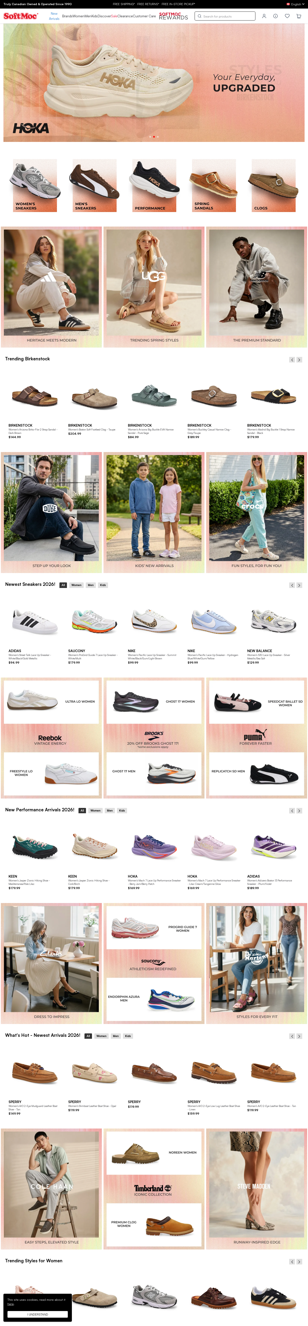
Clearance (125, 16)
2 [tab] (154, 137)
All (63, 585)
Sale (114, 16)
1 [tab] (150, 137)
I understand (37, 1314)
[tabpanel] (154, 83)
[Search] (225, 16)
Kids (94, 16)
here (10, 1304)
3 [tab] (158, 137)
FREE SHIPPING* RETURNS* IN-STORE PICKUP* (154, 4)
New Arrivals (54, 16)
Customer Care (144, 16)
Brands (67, 16)
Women (78, 16)
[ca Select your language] (296, 4)
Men (87, 16)
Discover (104, 16)
